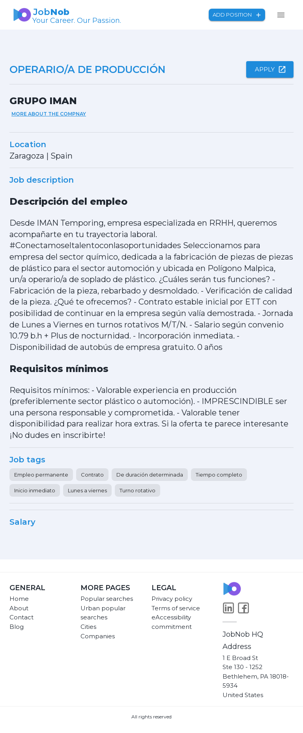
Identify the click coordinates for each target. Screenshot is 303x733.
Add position (237, 15)
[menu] (280, 15)
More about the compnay (48, 114)
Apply (270, 69)
